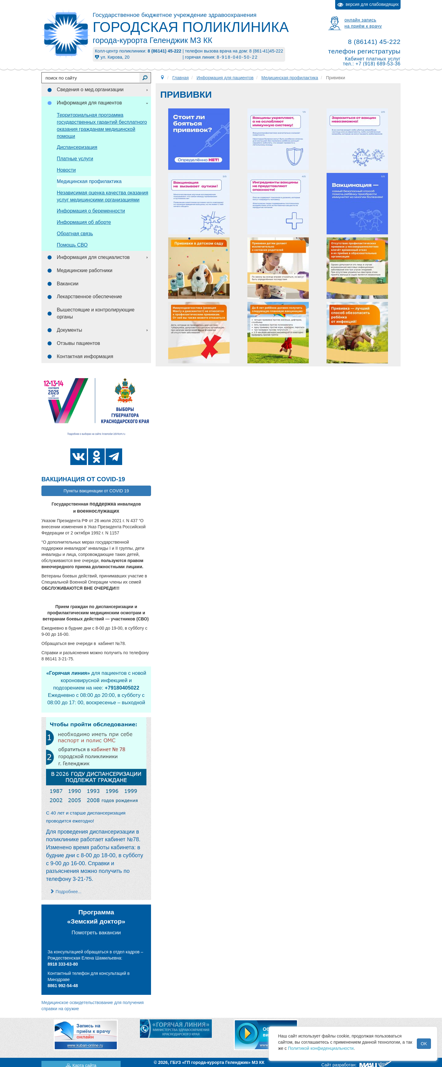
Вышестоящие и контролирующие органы (95, 313)
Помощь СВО (72, 245)
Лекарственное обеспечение (89, 296)
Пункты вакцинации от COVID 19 (96, 490)
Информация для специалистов (93, 257)
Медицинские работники (84, 270)
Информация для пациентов (89, 102)
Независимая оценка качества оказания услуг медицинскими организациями (102, 196)
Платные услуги (75, 158)
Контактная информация (85, 356)
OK (424, 1043)
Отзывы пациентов (78, 343)
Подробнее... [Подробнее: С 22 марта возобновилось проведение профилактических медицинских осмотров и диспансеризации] (65, 891)
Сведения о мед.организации (90, 89)
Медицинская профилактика (89, 181)
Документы (69, 330)
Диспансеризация (77, 147)
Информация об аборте (84, 222)
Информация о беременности (91, 210)
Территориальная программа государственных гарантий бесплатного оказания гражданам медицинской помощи (102, 125)
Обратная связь (75, 233)
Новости (66, 170)
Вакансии (68, 283)
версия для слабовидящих (367, 5)
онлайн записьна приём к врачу (363, 23)
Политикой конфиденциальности (321, 1048)
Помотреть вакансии (96, 933)
